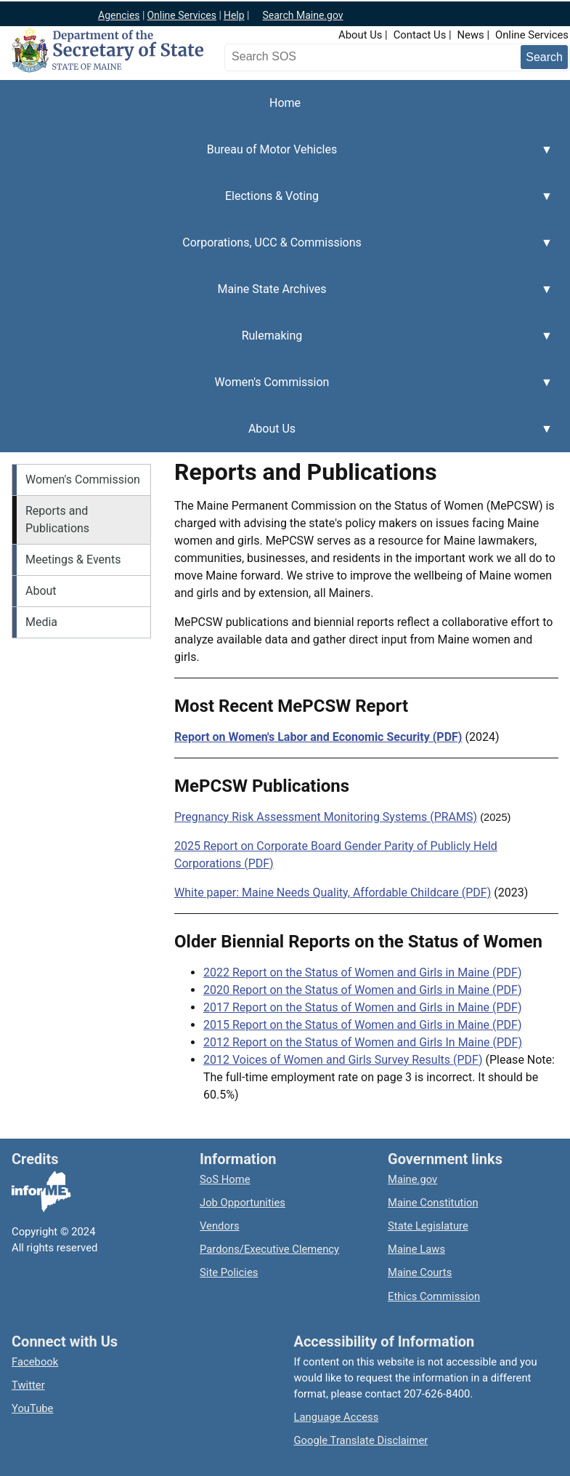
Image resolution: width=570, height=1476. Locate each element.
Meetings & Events (73, 559)
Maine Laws (416, 1249)
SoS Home (225, 1179)
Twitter (28, 1385)
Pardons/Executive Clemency (269, 1249)
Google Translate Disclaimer (361, 1440)
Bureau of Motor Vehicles (276, 158)
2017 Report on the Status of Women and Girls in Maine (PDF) (362, 1007)
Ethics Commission (434, 1296)
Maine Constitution (433, 1202)
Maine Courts (420, 1272)
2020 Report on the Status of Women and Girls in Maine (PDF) (362, 990)
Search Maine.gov (302, 15)
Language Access (336, 1417)
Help (234, 15)
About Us (360, 34)
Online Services (181, 15)
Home (285, 103)
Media (41, 622)
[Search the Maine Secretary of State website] (304, 57)
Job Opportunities (242, 1202)
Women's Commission (276, 390)
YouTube (32, 1408)
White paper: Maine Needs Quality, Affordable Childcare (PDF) (332, 892)
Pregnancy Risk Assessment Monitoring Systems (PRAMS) (325, 817)
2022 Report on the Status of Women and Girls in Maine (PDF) (362, 972)
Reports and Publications (57, 519)
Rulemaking (276, 344)
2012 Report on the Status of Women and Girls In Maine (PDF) (362, 1042)
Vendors (220, 1225)
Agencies (119, 15)
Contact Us (420, 34)
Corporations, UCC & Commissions (276, 251)
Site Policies (229, 1272)
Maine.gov (412, 1179)
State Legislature (428, 1225)
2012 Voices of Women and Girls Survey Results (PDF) (343, 1060)
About (41, 591)
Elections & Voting (276, 204)
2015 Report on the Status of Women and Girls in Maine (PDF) (362, 1025)
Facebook (35, 1361)
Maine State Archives (276, 297)
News (470, 34)
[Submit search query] (544, 57)
